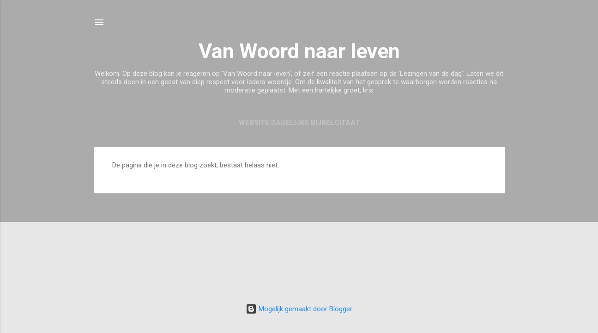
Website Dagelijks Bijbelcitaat (299, 122)
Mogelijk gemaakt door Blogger (299, 309)
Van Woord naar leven (299, 51)
